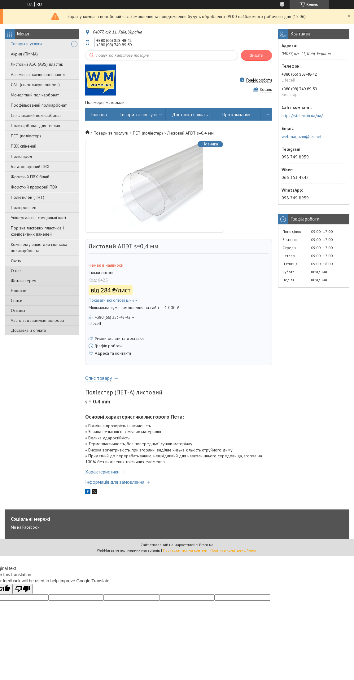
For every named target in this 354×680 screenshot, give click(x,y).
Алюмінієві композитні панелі (38, 74)
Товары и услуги (26, 44)
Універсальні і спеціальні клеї (38, 217)
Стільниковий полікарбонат (36, 115)
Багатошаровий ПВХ (30, 166)
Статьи (16, 300)
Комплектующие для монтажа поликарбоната (39, 247)
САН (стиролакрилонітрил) (35, 84)
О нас (16, 270)
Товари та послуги (138, 114)
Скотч (16, 261)
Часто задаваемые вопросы (37, 320)
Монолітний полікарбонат (35, 95)
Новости (18, 290)
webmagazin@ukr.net (301, 136)
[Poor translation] (23, 589)
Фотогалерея (23, 280)
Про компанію (236, 114)
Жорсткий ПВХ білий (30, 177)
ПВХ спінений (23, 146)
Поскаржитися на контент (185, 550)
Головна (99, 114)
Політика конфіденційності (233, 550)
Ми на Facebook (25, 527)
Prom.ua (206, 544)
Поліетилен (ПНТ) (27, 197)
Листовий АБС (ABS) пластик (37, 64)
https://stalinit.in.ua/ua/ (302, 115)
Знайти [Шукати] (256, 55)
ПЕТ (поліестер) (26, 136)
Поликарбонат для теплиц (35, 125)
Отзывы (18, 310)
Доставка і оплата (191, 114)
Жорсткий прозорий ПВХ (34, 187)
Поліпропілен (23, 207)
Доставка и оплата (28, 330)
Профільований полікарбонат (39, 105)
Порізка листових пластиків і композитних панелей (37, 231)
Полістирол (21, 156)
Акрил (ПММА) (24, 54)
